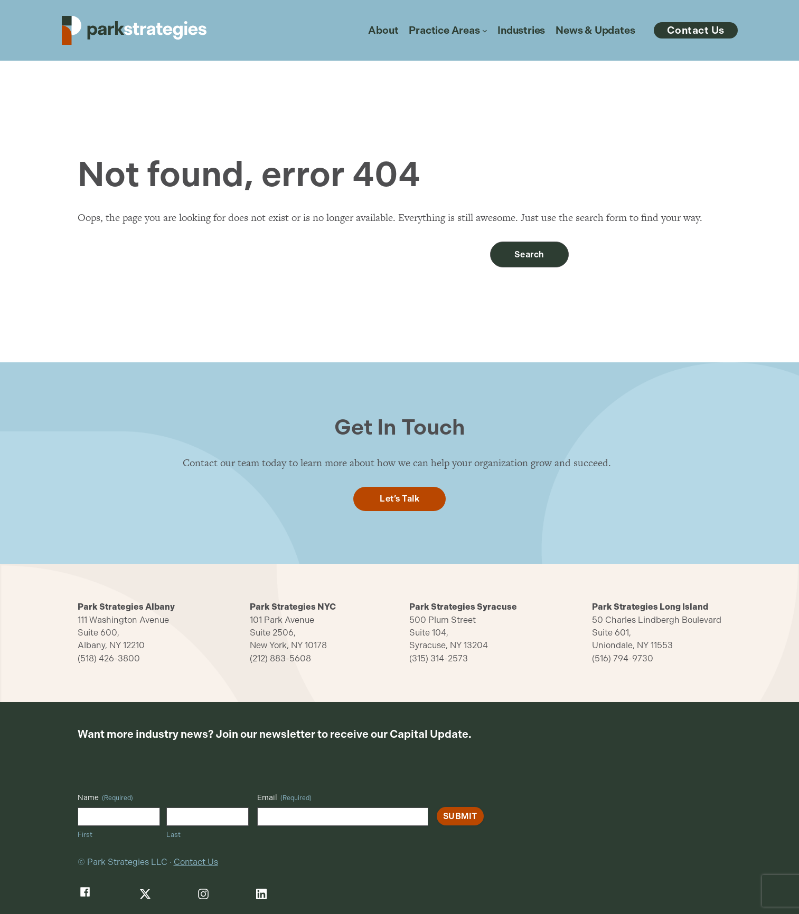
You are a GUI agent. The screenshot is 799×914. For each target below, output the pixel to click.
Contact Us (196, 862)
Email (284, 798)
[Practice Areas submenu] (484, 30)
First (85, 835)
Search (529, 254)
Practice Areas (444, 30)
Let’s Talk (399, 499)
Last (173, 835)
